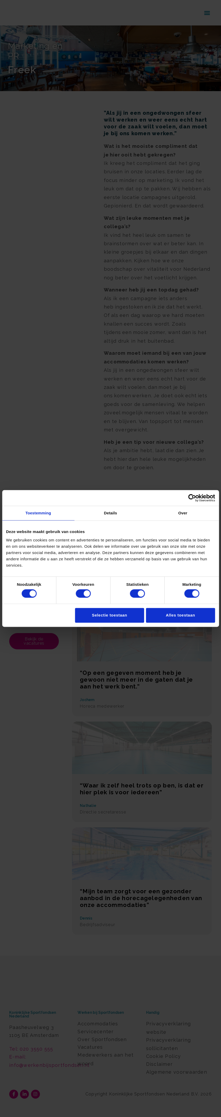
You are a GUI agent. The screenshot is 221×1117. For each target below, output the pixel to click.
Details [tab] (110, 513)
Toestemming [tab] (38, 513)
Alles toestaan (180, 615)
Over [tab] (182, 513)
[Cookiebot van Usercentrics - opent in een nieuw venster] (192, 498)
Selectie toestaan (109, 615)
